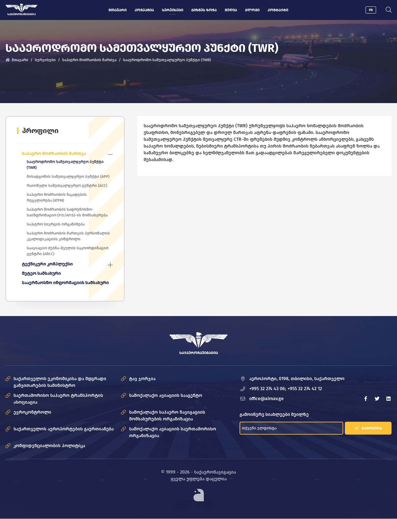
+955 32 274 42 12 (305, 388)
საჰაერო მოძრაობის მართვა (89, 60)
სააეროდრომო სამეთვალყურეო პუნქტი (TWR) (65, 164)
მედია (231, 10)
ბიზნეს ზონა (204, 10)
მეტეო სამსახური (41, 273)
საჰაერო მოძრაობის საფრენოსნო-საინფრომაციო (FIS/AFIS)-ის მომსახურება (67, 212)
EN (371, 10)
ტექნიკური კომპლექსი (47, 264)
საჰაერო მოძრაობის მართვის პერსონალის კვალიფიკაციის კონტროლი (68, 236)
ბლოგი (252, 10)
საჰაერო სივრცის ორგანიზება (56, 224)
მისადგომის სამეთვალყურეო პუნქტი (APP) (68, 176)
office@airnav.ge (267, 398)
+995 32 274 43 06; (268, 388)
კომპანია (144, 10)
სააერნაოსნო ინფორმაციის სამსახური (65, 283)
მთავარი (118, 10)
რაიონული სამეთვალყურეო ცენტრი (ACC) (67, 185)
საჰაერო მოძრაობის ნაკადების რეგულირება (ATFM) (57, 197)
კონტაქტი (278, 10)
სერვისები (173, 10)
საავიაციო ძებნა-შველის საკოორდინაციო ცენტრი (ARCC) (68, 251)
